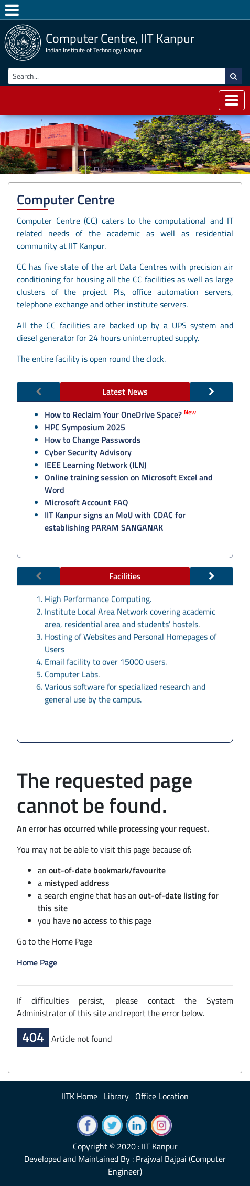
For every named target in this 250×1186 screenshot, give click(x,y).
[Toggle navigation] (232, 100)
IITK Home (79, 1096)
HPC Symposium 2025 (85, 427)
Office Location (162, 1096)
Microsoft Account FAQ (86, 502)
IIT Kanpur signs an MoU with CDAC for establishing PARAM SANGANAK (115, 521)
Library (116, 1096)
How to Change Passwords (93, 439)
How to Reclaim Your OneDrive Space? (113, 414)
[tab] (125, 391)
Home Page (37, 962)
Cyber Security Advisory (88, 452)
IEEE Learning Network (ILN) (96, 464)
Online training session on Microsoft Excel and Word (129, 483)
